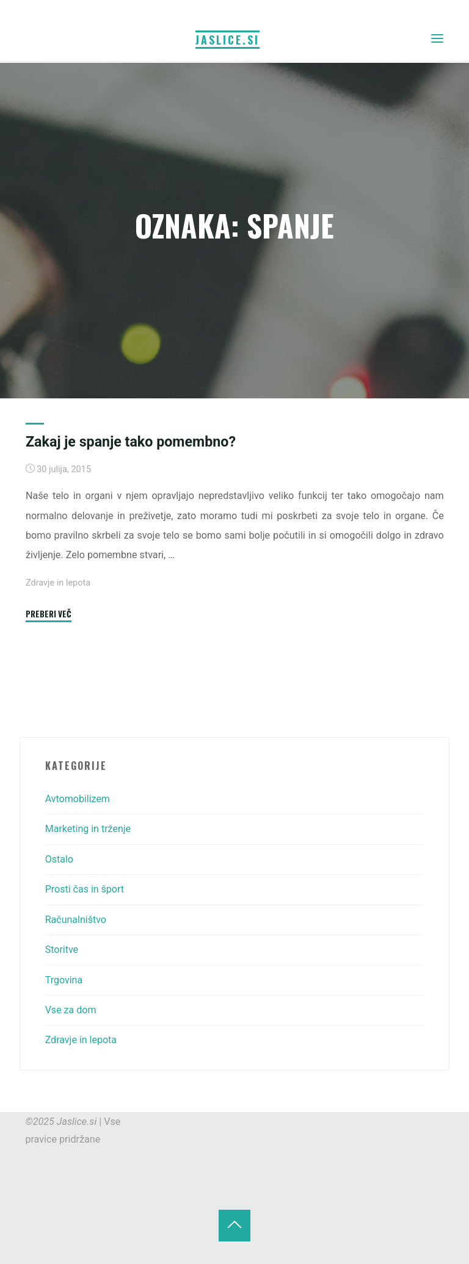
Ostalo (59, 859)
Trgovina (64, 980)
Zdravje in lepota (58, 583)
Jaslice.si (227, 39)
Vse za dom (70, 1010)
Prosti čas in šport (85, 889)
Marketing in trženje (88, 829)
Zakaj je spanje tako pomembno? (131, 441)
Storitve (62, 949)
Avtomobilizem (78, 799)
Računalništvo (76, 919)
